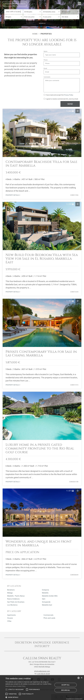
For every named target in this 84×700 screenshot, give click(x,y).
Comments (47, 77)
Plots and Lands (49, 618)
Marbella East (47, 605)
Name (45, 51)
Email (45, 68)
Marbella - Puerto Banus (16, 596)
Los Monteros (12, 605)
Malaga (10, 593)
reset (78, 28)
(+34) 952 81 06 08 (43, 674)
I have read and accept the (58, 95)
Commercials (48, 615)
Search (42, 23)
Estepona (45, 590)
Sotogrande (46, 602)
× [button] (81, 678)
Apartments (11, 615)
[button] (6, 133)
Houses (10, 618)
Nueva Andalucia (13, 599)
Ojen (43, 599)
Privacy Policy (68, 95)
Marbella (45, 593)
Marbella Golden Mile (50, 596)
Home (35, 34)
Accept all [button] (66, 685)
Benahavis (11, 590)
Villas (9, 621)
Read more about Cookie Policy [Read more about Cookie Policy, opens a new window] (15, 686)
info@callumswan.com (42, 671)
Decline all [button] (65, 690)
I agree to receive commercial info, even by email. (61, 99)
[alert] (42, 687)
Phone (45, 60)
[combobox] (32, 11)
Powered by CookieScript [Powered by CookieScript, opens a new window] (74, 699)
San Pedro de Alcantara (15, 602)
